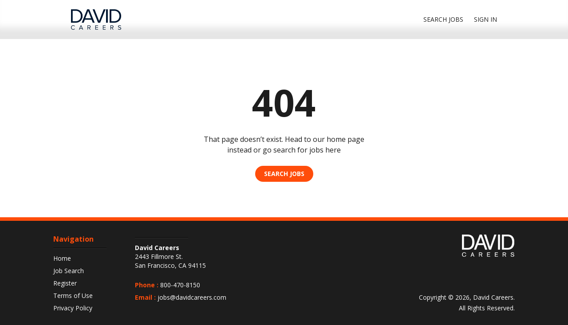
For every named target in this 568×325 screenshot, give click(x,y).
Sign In (485, 19)
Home (62, 258)
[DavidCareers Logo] (96, 19)
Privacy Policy (72, 308)
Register (65, 283)
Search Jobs (284, 173)
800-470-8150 (180, 285)
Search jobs (443, 19)
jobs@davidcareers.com (192, 297)
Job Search (68, 270)
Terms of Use (73, 295)
